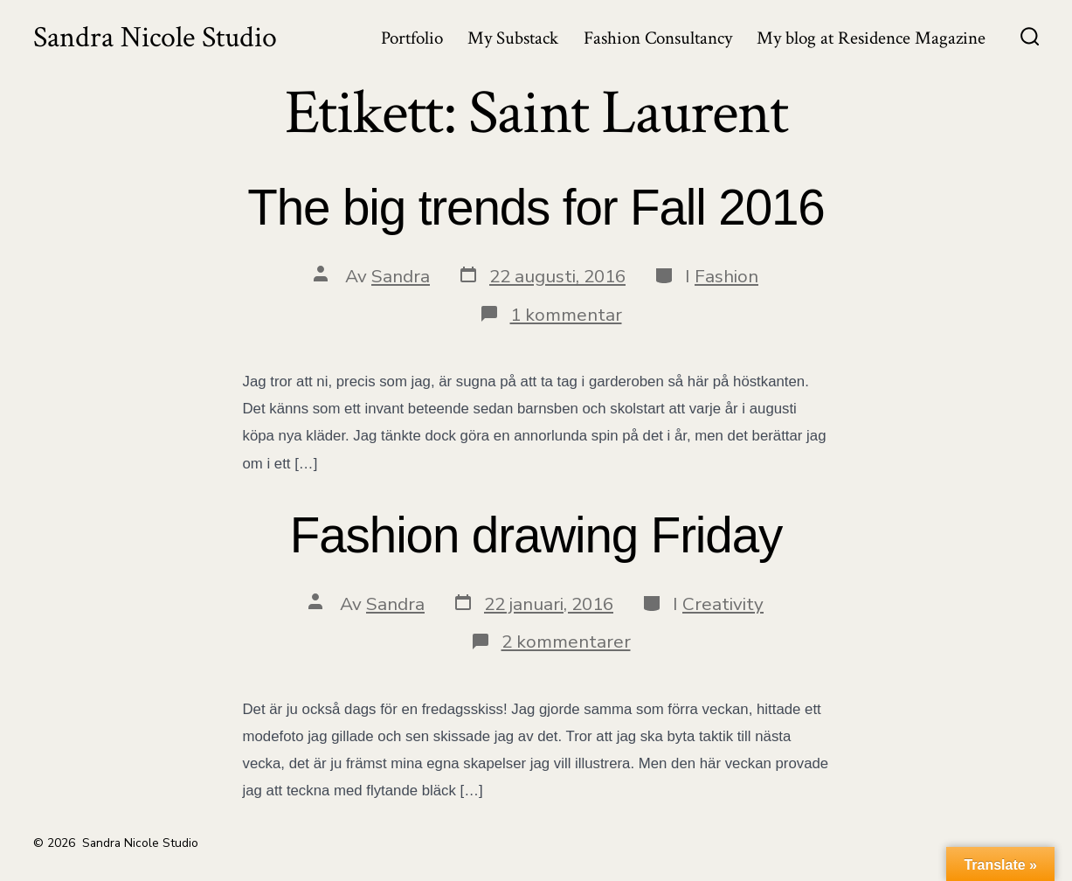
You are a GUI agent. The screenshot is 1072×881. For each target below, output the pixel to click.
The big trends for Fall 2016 (535, 207)
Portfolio (412, 38)
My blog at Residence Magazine (871, 38)
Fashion (726, 276)
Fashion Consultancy (658, 38)
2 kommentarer (566, 641)
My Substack (512, 38)
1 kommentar (566, 314)
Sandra (400, 276)
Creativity (723, 604)
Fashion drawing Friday (536, 535)
